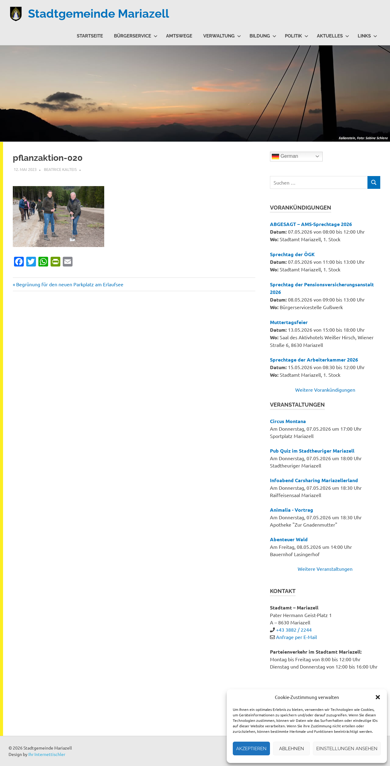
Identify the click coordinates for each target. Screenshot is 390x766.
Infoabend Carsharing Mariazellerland (314, 480)
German (285, 156)
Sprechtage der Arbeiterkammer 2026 (314, 359)
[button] (378, 697)
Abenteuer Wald (289, 539)
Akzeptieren (251, 748)
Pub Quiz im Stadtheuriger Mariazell (312, 450)
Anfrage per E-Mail (296, 637)
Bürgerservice (136, 36)
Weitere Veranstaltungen (325, 569)
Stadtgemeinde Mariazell (98, 13)
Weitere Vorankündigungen (325, 390)
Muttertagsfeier (289, 322)
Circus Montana (288, 421)
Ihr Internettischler (46, 754)
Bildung (263, 36)
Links (367, 36)
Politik (296, 36)
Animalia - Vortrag (291, 510)
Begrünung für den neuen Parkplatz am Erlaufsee (69, 284)
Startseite (90, 36)
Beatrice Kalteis (60, 169)
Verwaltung (222, 36)
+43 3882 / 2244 (294, 630)
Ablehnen (291, 748)
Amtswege (179, 36)
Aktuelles (333, 36)
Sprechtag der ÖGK (292, 254)
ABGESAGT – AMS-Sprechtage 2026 (311, 224)
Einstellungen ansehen (347, 748)
